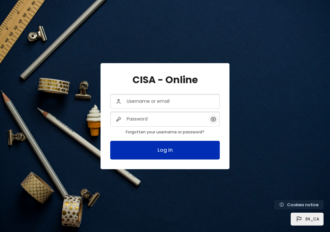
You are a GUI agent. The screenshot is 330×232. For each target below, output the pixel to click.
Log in (165, 150)
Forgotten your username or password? (165, 132)
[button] (307, 219)
